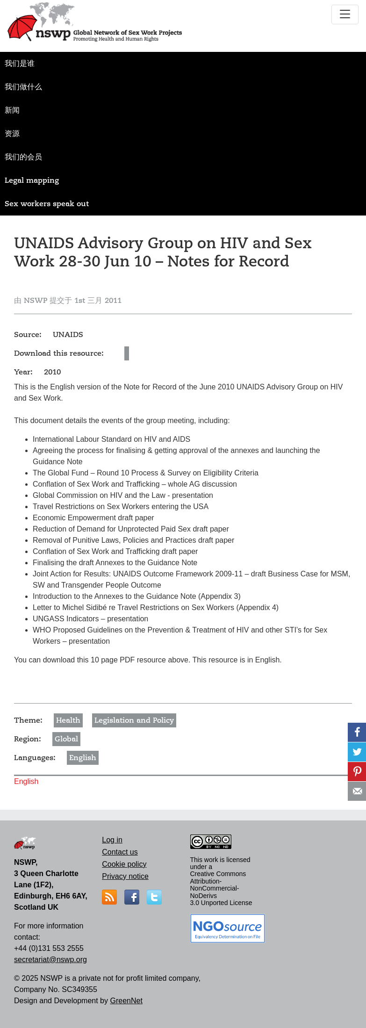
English (82, 757)
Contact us (119, 852)
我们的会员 (23, 157)
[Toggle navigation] (345, 14)
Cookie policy (124, 864)
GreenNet (126, 1001)
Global (66, 739)
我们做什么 (23, 87)
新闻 (12, 110)
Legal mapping (32, 180)
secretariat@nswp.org (50, 959)
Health (68, 720)
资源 (12, 133)
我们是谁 (20, 63)
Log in (112, 840)
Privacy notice (125, 876)
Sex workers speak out (47, 203)
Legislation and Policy (134, 720)
